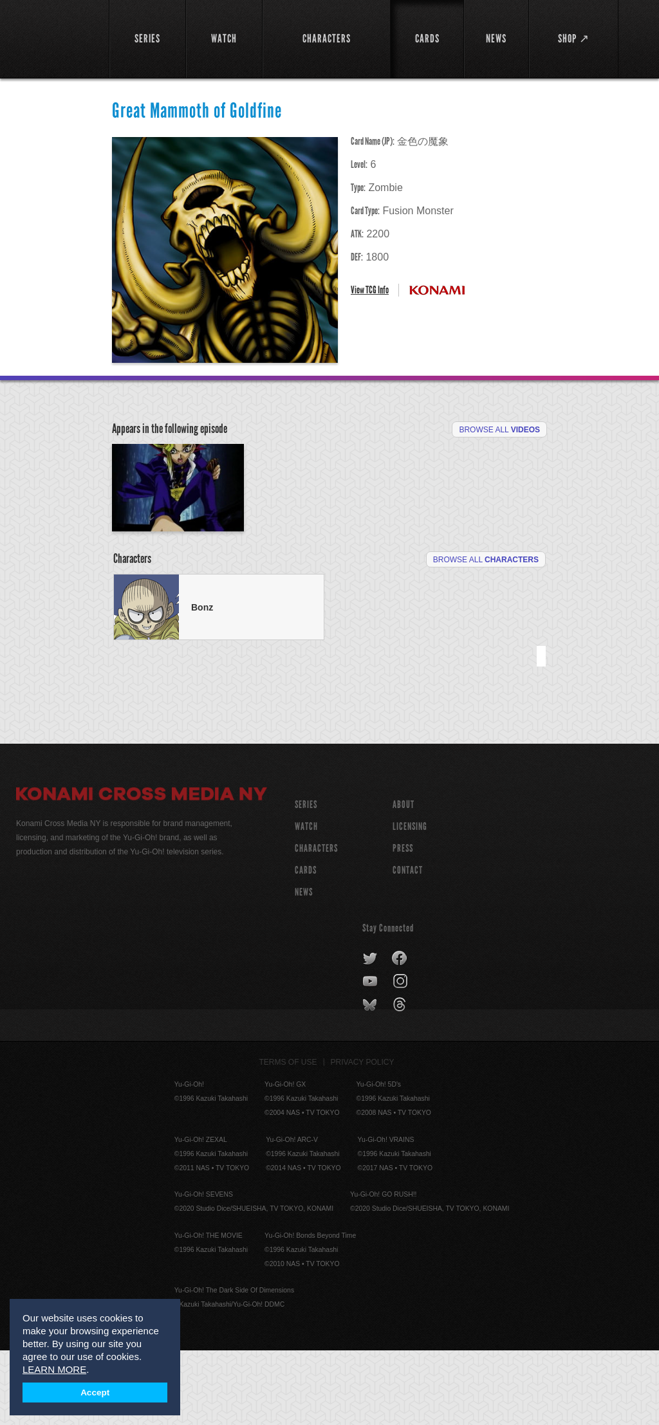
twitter (370, 1033)
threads (401, 1079)
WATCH (306, 901)
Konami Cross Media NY (141, 870)
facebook (400, 1033)
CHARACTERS (316, 923)
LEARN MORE (54, 1369)
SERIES (306, 879)
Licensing (410, 901)
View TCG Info (370, 290)
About (403, 879)
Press (403, 923)
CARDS (306, 945)
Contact (408, 945)
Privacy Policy (362, 1136)
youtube (371, 1056)
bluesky (371, 1079)
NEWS (304, 967)
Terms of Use (288, 1136)
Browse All (499, 429)
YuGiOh (55, 38)
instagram (401, 1056)
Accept (94, 1392)
